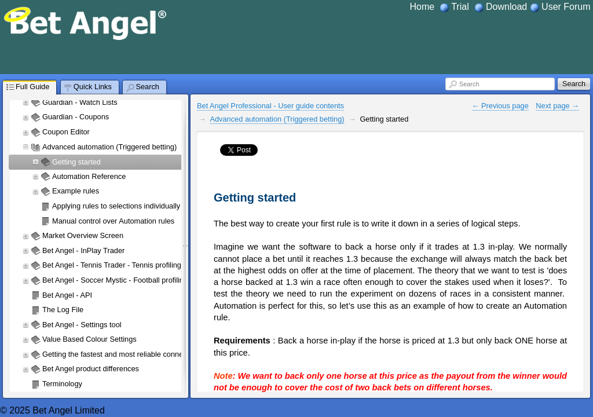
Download (506, 7)
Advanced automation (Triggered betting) (277, 119)
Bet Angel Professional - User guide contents (270, 105)
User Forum (565, 7)
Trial (460, 7)
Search (469, 84)
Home (422, 7)
